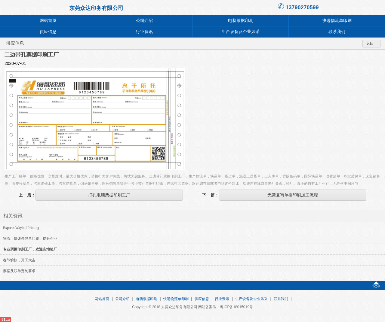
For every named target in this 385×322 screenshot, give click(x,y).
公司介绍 (144, 20)
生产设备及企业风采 (241, 31)
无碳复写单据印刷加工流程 (292, 195)
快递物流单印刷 (337, 20)
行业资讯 (144, 31)
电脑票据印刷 (240, 20)
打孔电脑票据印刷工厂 (109, 195)
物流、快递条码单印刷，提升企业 (30, 238)
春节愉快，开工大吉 (19, 260)
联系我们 (336, 31)
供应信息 (48, 31)
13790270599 (302, 8)
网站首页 (48, 20)
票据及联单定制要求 (19, 271)
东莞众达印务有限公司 (96, 8)
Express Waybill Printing (21, 228)
